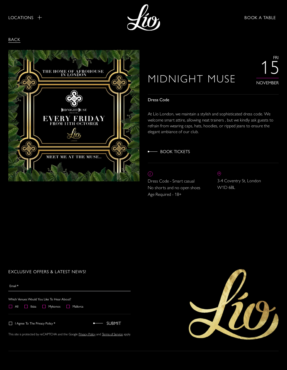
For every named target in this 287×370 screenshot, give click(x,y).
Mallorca (75, 306)
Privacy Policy (87, 334)
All (13, 306)
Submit (114, 323)
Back (14, 39)
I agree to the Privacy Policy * (32, 323)
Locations (25, 17)
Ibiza (30, 306)
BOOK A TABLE (260, 17)
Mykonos (51, 306)
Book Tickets (175, 151)
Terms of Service (112, 334)
